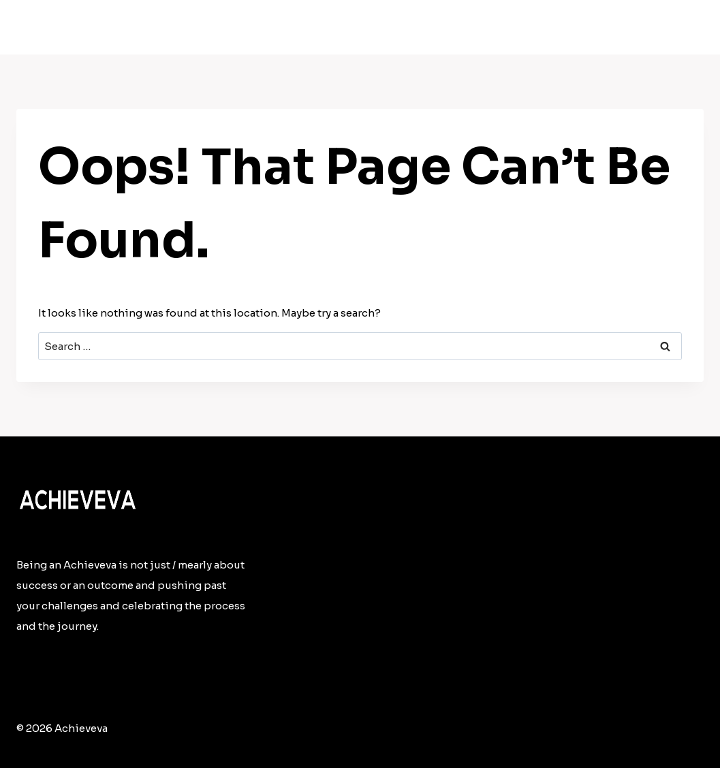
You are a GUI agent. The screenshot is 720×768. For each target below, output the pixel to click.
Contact (668, 27)
